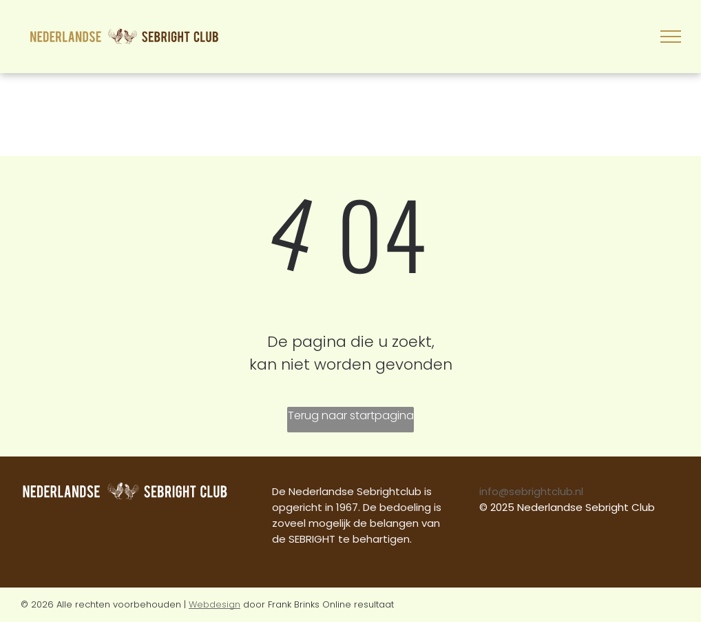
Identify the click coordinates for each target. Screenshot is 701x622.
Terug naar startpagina (351, 415)
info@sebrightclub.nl (531, 491)
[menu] (671, 36)
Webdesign (214, 604)
